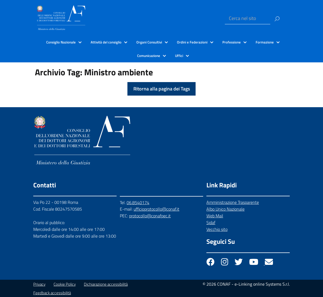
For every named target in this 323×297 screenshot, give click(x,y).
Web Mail (214, 215)
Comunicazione (148, 55)
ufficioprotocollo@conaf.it (156, 209)
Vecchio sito (217, 229)
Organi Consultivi (149, 42)
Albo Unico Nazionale (225, 209)
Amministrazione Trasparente (232, 202)
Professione (231, 42)
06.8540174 (138, 202)
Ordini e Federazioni (192, 42)
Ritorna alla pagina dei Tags (161, 88)
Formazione (265, 42)
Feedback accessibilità (52, 293)
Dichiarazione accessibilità (106, 284)
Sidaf (210, 222)
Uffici (179, 55)
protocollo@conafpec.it (150, 215)
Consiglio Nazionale (61, 42)
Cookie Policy (65, 284)
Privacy (39, 284)
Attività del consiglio (106, 42)
